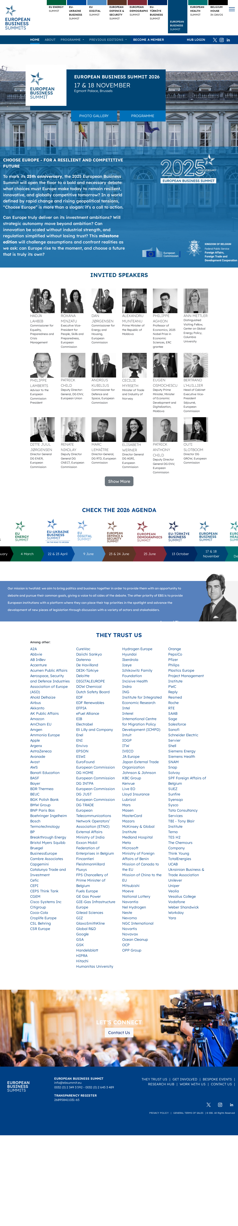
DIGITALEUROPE (90, 681)
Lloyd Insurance (136, 794)
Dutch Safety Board (93, 692)
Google (82, 934)
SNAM (173, 762)
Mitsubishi (131, 885)
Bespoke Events (217, 1079)
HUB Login (196, 40)
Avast (35, 762)
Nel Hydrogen (134, 907)
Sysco (173, 805)
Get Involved (185, 1079)
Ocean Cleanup (135, 939)
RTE (171, 708)
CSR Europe (40, 928)
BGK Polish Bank (44, 799)
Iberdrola (130, 659)
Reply (173, 692)
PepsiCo (175, 654)
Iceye (127, 665)
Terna (173, 832)
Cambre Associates (46, 858)
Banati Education (45, 772)
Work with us (193, 1084)
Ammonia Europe (45, 735)
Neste (127, 912)
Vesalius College (182, 896)
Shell (172, 745)
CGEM (35, 896)
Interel (127, 713)
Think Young (178, 853)
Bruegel (36, 848)
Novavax (130, 934)
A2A (33, 649)
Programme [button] (71, 40)
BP (32, 832)
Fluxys (81, 869)
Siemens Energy (182, 751)
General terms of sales (188, 1112)
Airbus (35, 702)
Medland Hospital (137, 837)
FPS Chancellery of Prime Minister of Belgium (92, 880)
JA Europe (131, 756)
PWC (172, 686)
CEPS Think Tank (44, 891)
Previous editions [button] (106, 40)
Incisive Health (135, 681)
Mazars (128, 821)
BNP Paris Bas (42, 810)
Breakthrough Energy (48, 837)
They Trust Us (154, 1079)
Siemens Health (181, 756)
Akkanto (37, 708)
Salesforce (177, 724)
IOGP (127, 740)
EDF (79, 697)
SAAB (172, 713)
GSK (80, 945)
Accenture (38, 665)
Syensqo (175, 799)
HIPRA (81, 955)
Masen (127, 810)
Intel (126, 708)
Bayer (35, 783)
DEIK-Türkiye (87, 670)
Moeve (128, 891)
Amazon (37, 719)
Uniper (173, 885)
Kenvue (128, 783)
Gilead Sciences (89, 912)
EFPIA (81, 708)
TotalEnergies (179, 858)
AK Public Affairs (44, 713)
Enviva (82, 745)
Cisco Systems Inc (45, 902)
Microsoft (130, 848)
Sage (172, 719)
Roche (173, 702)
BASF (34, 778)
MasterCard (132, 815)
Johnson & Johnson (139, 772)
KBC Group (131, 778)
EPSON (82, 751)
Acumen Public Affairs (48, 670)
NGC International (137, 923)
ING (125, 692)
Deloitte (82, 675)
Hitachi (82, 961)
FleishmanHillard (90, 864)
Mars (126, 805)
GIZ (79, 918)
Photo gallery (94, 116)
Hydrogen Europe (137, 649)
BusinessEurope (43, 853)
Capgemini (39, 864)
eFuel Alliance (87, 713)
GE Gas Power (88, 896)
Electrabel (84, 724)
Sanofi (173, 729)
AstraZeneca (41, 751)
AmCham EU (40, 724)
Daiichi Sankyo (89, 654)
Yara (172, 918)
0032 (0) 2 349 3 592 (68, 1087)
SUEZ (172, 788)
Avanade (37, 756)
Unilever (175, 880)
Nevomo (129, 918)
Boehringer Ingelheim (48, 815)
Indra (127, 686)
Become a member (148, 40)
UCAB (173, 864)
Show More (119, 481)
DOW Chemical (88, 686)
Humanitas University (94, 966)
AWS (34, 767)
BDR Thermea (41, 788)
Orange (174, 649)
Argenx (36, 745)
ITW (125, 745)
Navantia (130, 902)
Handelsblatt (87, 950)
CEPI (34, 885)
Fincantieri (85, 858)
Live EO (128, 788)
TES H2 (174, 837)
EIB (79, 719)
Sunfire (174, 794)
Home (35, 40)
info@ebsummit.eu (68, 1083)
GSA (80, 939)
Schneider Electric (183, 735)
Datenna (83, 659)
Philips (173, 665)
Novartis (129, 928)
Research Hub (161, 1084)
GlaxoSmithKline (90, 923)
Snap (172, 767)
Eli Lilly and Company (94, 729)
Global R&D (86, 928)
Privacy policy (159, 1112)
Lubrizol (129, 799)
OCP (126, 945)
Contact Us (119, 1032)
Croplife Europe (43, 918)
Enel (79, 735)
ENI (79, 740)
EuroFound (85, 762)
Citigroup (38, 907)
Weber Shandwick (183, 907)
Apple (35, 740)
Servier (174, 740)
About (50, 40)
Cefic (34, 880)
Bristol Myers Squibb (47, 842)
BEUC (34, 794)
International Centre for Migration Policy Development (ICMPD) (141, 724)
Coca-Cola (39, 912)
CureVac (83, 649)
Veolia (173, 891)
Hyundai (129, 654)
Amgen (36, 729)
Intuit (126, 735)
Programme (142, 116)
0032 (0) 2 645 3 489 (99, 1087)
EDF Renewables (90, 702)
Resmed (175, 697)
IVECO (127, 751)
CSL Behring (40, 923)
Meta (126, 842)
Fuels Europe (87, 891)
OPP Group (131, 950)
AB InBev (38, 659)
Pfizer (173, 659)
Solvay (174, 772)
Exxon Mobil (86, 842)
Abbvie (36, 654)
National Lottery (136, 896)
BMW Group (40, 805)
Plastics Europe (181, 670)
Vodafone (176, 902)
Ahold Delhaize (42, 697)
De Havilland (87, 665)
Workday (176, 912)
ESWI (80, 756)
